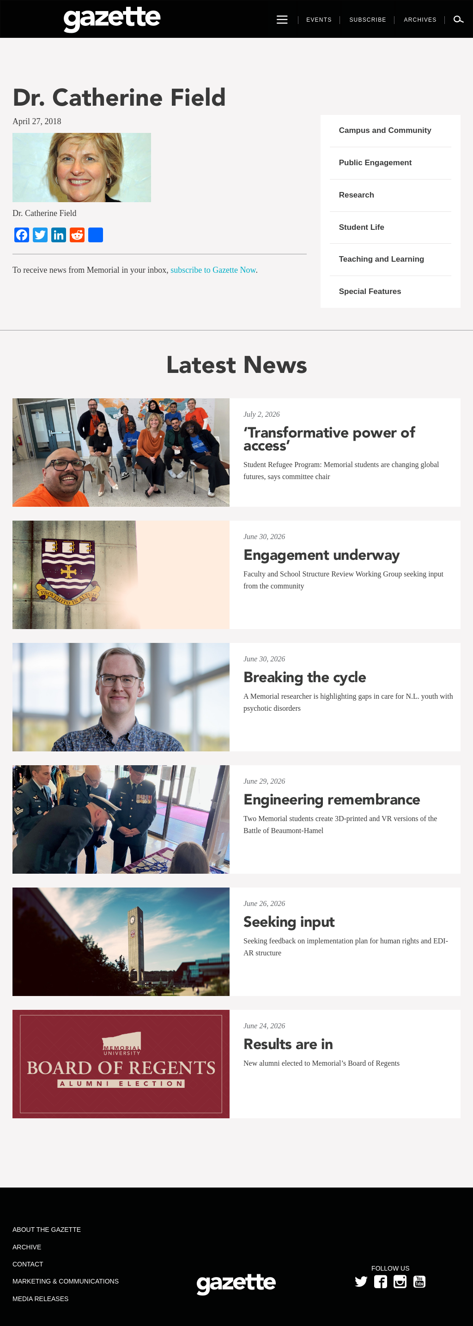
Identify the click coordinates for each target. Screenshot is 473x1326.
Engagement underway (321, 554)
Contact (27, 1264)
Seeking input (289, 921)
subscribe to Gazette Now (212, 270)
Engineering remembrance (331, 799)
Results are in (288, 1044)
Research (357, 195)
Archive (26, 1247)
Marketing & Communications (65, 1281)
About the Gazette (46, 1229)
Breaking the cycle (304, 677)
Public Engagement (375, 162)
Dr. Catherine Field (119, 97)
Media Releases (40, 1298)
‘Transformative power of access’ (329, 439)
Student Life (361, 227)
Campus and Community (385, 130)
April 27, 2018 (36, 121)
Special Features (370, 291)
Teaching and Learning (381, 259)
